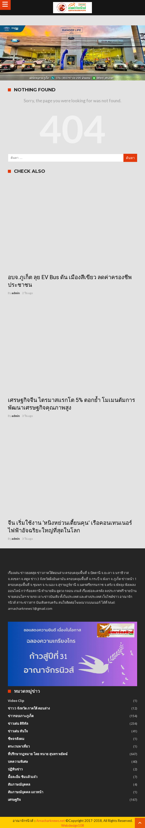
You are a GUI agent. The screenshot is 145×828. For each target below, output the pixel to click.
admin (16, 293)
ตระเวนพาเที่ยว (19, 746)
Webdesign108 (72, 825)
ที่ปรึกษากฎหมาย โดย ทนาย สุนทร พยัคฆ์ (38, 754)
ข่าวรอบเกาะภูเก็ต (21, 716)
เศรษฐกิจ (14, 799)
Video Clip (16, 700)
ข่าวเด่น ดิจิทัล (18, 723)
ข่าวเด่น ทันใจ (18, 731)
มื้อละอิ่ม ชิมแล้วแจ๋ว (22, 776)
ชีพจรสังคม (16, 738)
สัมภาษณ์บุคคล (19, 784)
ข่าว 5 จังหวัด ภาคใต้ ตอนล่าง (29, 708)
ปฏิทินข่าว (15, 769)
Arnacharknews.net (50, 821)
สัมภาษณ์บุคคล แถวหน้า (25, 792)
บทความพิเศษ (18, 761)
